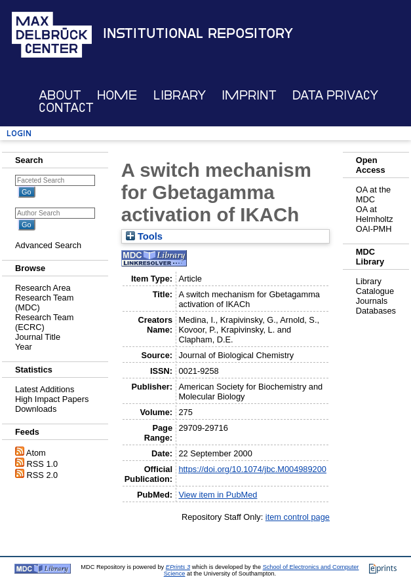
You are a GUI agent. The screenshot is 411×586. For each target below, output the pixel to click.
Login (19, 133)
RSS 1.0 (42, 464)
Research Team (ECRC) (44, 322)
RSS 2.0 (42, 475)
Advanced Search (48, 245)
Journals (371, 301)
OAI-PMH (374, 229)
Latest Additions (44, 389)
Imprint (249, 95)
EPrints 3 (178, 567)
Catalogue (375, 291)
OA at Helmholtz (374, 214)
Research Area (43, 288)
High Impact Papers (51, 399)
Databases (376, 311)
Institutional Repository (198, 33)
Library (179, 95)
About (60, 95)
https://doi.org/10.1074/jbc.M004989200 (252, 469)
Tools (144, 236)
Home (117, 95)
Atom (36, 453)
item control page (297, 517)
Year (23, 347)
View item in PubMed (217, 495)
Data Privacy (335, 95)
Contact (66, 107)
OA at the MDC (373, 194)
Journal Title (37, 337)
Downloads (35, 409)
